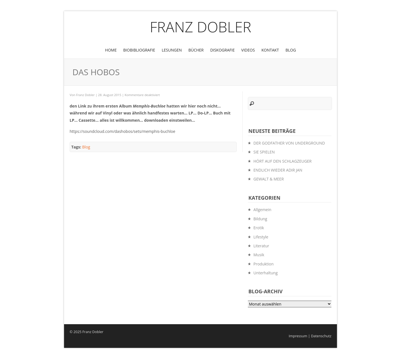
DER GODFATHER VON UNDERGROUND (289, 143)
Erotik (258, 227)
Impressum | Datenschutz (310, 336)
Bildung (260, 218)
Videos (248, 50)
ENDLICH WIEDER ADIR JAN (277, 170)
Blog (290, 50)
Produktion (263, 264)
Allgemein (262, 209)
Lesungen (172, 50)
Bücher (196, 50)
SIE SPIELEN (264, 152)
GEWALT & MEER (268, 179)
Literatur (261, 245)
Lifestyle (260, 237)
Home (111, 50)
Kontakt (270, 50)
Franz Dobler (200, 26)
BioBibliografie (139, 50)
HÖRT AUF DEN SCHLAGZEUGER (282, 161)
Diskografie (222, 50)
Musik (258, 254)
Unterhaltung (265, 272)
